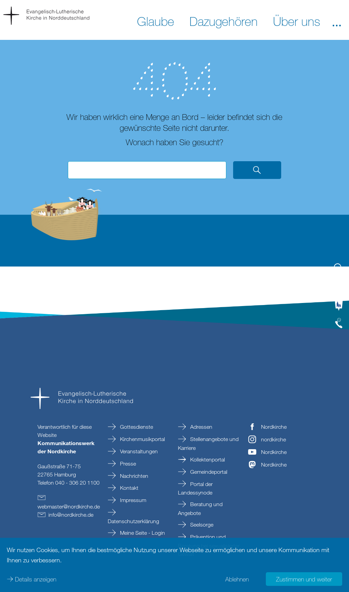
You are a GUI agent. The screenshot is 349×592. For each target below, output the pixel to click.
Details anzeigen (35, 578)
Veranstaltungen (138, 451)
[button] (336, 21)
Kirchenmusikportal (142, 439)
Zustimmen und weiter (304, 578)
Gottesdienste (136, 427)
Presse (127, 463)
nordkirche (273, 439)
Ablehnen (237, 578)
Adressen (200, 427)
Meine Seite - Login (142, 533)
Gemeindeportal (208, 472)
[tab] (339, 271)
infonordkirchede (70, 515)
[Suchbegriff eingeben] (147, 170)
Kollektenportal (207, 459)
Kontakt (128, 488)
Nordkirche (274, 427)
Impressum (132, 500)
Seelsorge (201, 524)
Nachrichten (133, 476)
